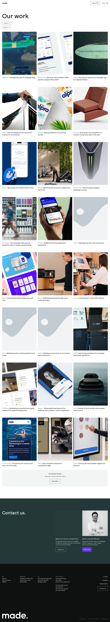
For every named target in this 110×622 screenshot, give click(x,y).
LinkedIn (105, 577)
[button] (105, 3)
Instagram (105, 580)
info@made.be (104, 584)
